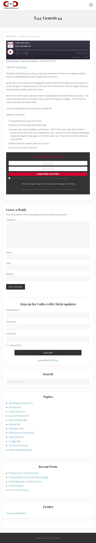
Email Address (13, 310)
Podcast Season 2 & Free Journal (23, 473)
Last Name (11, 333)
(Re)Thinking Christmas (19, 403)
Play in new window (29, 61)
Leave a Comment (34, 36)
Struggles (13, 441)
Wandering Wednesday (19, 449)
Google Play (21, 67)
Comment (11, 219)
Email (8, 263)
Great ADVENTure (17, 415)
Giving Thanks (15, 411)
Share (85, 57)
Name (9, 252)
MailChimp (53, 360)
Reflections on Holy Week (20, 432)
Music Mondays (16, 420)
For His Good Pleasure (19, 490)
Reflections (13, 428)
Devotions (13, 407)
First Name (11, 321)
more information (62, 178)
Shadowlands (15, 437)
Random (12, 424)
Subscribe (76, 57)
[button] (91, 5)
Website (9, 274)
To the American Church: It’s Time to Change (28, 477)
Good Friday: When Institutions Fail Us (25, 481)
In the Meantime (16, 485)
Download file (12, 61)
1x (21, 53)
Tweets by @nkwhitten (16, 513)
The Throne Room (17, 445)
